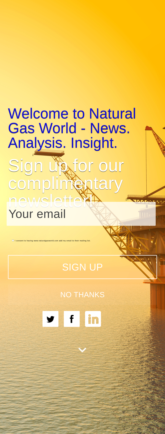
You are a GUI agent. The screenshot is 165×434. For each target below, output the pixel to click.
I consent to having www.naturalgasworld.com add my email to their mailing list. (51, 241)
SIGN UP (82, 267)
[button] (82, 128)
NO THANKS (82, 294)
